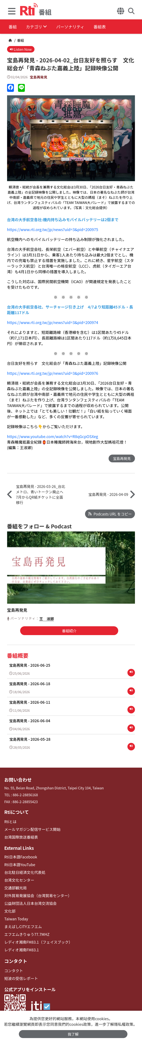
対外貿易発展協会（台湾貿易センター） (35, 892)
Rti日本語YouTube (18, 862)
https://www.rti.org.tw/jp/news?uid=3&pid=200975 (52, 230)
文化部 (9, 907)
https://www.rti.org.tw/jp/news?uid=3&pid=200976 (52, 373)
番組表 (107, 27)
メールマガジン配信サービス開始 (30, 828)
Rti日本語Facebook (19, 855)
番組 (13, 27)
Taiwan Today (15, 914)
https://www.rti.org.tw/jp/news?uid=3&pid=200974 (52, 323)
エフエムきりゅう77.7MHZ (25, 929)
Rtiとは (10, 821)
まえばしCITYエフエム (21, 921)
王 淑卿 (46, 619)
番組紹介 (68, 631)
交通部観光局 (14, 885)
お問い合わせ (17, 779)
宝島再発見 (39, 77)
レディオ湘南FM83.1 (20, 943)
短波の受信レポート (19, 971)
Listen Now (21, 49)
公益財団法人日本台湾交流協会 (28, 899)
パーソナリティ (75, 27)
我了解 (73, 1034)
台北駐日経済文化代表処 (23, 870)
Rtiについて (15, 811)
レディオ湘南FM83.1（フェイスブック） (35, 936)
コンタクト (15, 954)
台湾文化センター (18, 877)
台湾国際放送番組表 (19, 836)
